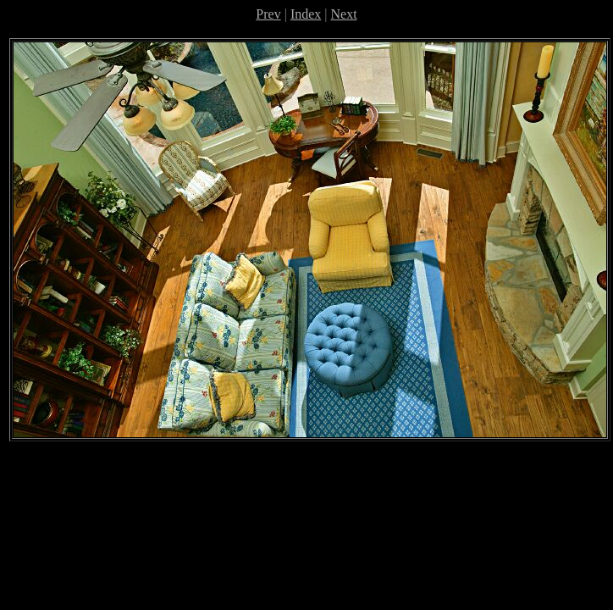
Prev (268, 14)
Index (305, 14)
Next (344, 14)
